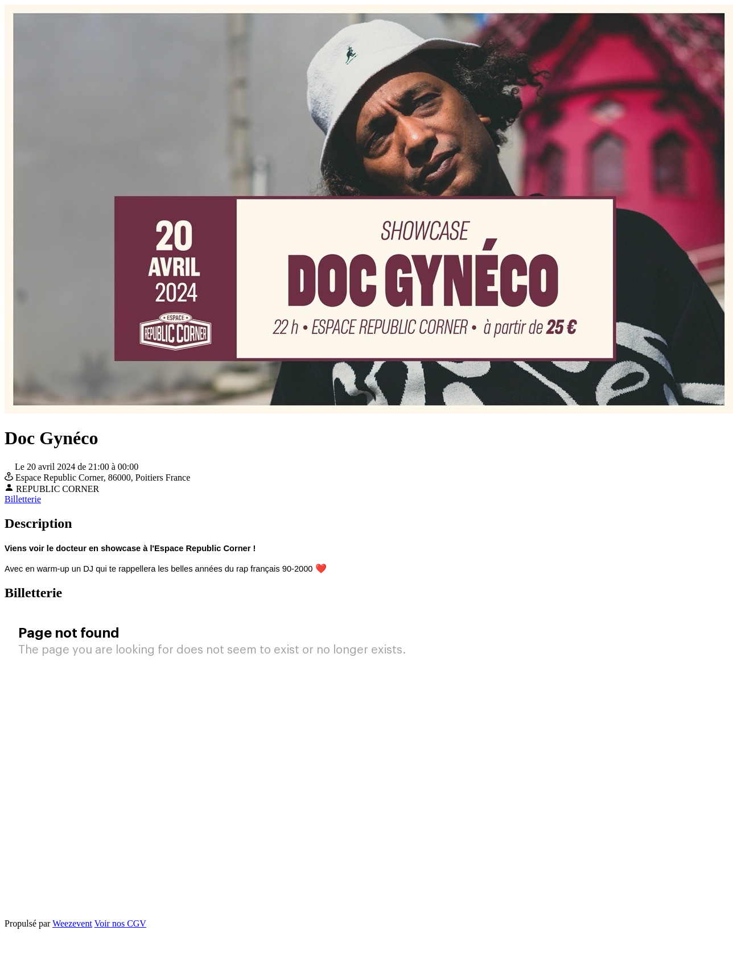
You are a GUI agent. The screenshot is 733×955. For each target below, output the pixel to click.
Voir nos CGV (120, 923)
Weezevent (72, 923)
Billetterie (23, 499)
